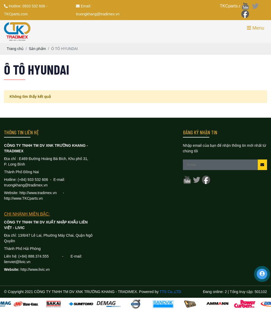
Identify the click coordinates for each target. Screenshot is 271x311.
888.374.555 (45, 256)
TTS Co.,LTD (170, 292)
